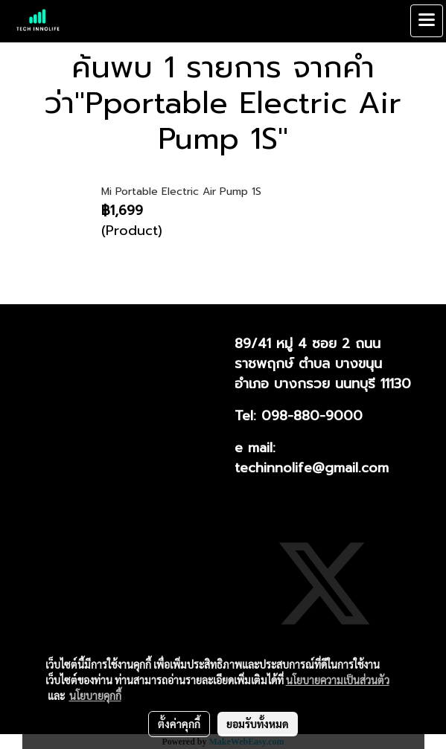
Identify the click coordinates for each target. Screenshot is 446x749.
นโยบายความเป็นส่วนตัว (337, 680)
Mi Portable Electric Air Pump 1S (181, 191)
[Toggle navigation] (426, 20)
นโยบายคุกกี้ (95, 695)
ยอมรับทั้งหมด (257, 723)
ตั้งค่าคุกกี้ (179, 723)
